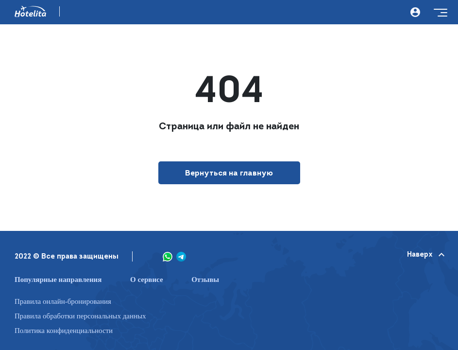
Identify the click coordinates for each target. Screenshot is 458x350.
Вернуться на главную (229, 173)
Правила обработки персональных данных (80, 316)
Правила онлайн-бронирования (63, 301)
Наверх (425, 255)
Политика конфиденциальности (64, 330)
